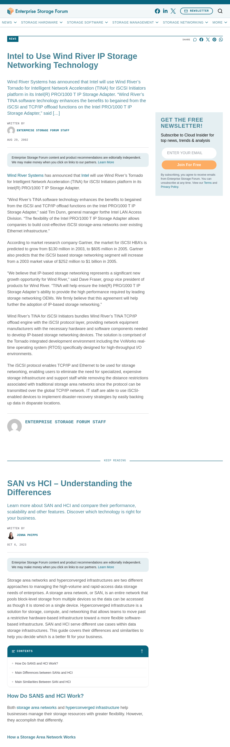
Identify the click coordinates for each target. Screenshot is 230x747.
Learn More (106, 162)
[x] (173, 11)
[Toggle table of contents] (77, 651)
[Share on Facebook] (201, 39)
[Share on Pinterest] (214, 39)
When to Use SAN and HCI (34, 691)
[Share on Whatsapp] (221, 39)
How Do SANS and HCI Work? (36, 663)
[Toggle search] (220, 11)
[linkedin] (165, 11)
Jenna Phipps (22, 535)
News (10, 22)
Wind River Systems (25, 175)
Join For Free (189, 165)
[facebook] (157, 11)
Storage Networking (186, 22)
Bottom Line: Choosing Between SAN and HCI (47, 700)
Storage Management (135, 22)
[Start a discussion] (195, 39)
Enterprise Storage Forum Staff (38, 130)
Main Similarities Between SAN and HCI (43, 682)
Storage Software (88, 22)
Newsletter (196, 11)
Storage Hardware (42, 22)
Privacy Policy (169, 186)
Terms (208, 182)
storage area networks (37, 727)
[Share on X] (208, 39)
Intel (85, 175)
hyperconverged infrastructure (92, 727)
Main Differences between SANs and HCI (44, 672)
